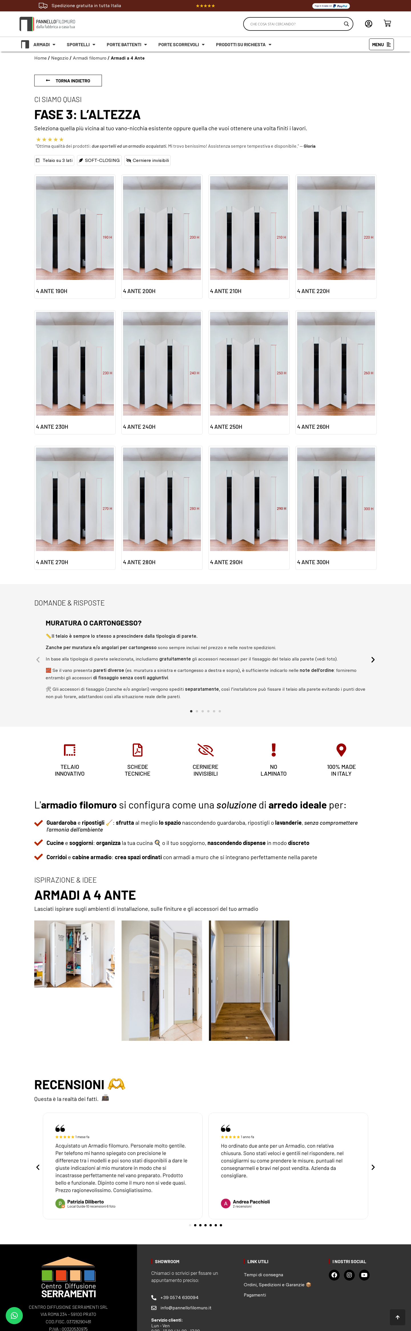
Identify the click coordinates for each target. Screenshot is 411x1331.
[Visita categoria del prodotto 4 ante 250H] (249, 372)
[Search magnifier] (346, 24)
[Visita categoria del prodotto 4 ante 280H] (162, 508)
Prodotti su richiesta (243, 44)
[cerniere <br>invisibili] (205, 751)
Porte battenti (127, 44)
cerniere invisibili (205, 771)
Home (40, 58)
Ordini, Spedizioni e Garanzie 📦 (277, 1286)
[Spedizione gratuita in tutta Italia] (43, 5)
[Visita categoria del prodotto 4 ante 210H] (249, 236)
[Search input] (295, 24)
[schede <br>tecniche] (137, 751)
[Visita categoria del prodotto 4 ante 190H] (75, 236)
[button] (38, 659)
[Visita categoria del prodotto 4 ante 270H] (75, 508)
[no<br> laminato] (273, 751)
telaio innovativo (69, 771)
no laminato (274, 771)
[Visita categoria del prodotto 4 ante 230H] (75, 372)
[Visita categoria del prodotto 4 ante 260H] (336, 372)
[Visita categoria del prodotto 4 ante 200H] (162, 236)
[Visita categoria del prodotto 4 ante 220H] (336, 236)
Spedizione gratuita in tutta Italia (86, 5)
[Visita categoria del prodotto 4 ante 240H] (162, 372)
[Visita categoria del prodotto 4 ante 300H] (336, 508)
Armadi (44, 44)
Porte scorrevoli (181, 44)
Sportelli (81, 44)
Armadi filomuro (89, 58)
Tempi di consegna (263, 1276)
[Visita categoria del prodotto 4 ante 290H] (249, 508)
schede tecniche (137, 771)
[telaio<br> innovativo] (70, 751)
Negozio (59, 58)
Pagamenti (255, 1296)
